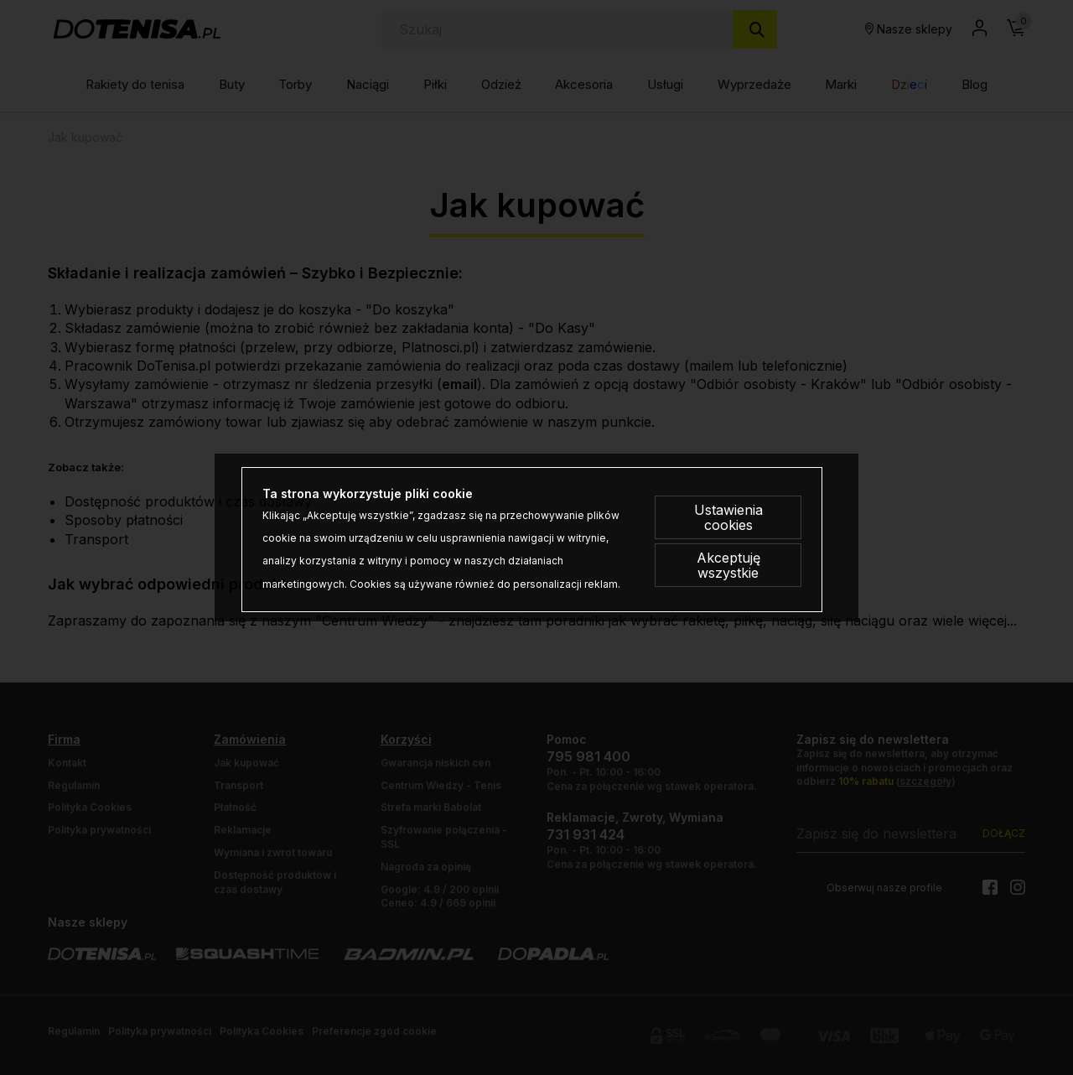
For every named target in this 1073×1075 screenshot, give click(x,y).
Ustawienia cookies (728, 517)
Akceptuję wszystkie (728, 565)
